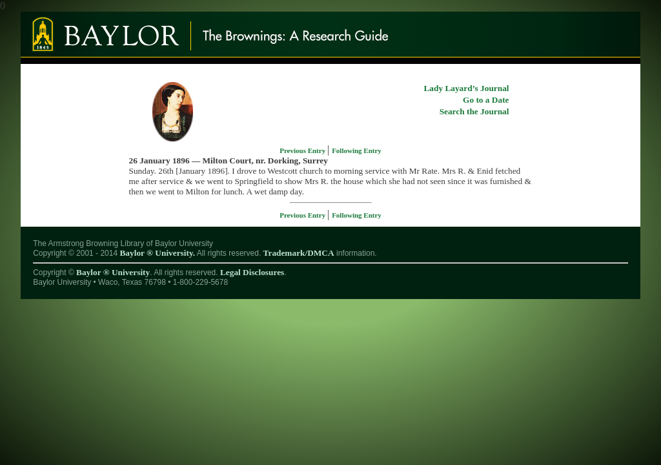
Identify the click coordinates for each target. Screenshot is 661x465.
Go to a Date (486, 100)
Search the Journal (474, 111)
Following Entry (356, 150)
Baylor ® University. (157, 253)
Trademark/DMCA (298, 253)
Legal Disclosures (252, 272)
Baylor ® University (113, 272)
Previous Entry (303, 150)
